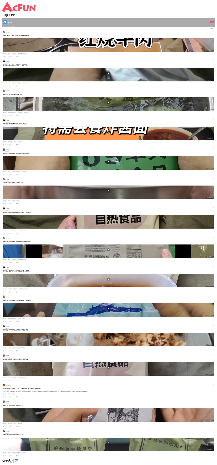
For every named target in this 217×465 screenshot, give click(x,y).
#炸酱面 (19, 141)
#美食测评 (26, 112)
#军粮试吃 (14, 53)
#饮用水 (23, 452)
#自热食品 (14, 377)
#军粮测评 (24, 171)
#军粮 (9, 53)
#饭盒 (18, 200)
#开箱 (9, 200)
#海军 (23, 318)
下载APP (8, 15)
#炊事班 (4, 53)
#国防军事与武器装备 (22, 53)
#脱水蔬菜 (24, 83)
